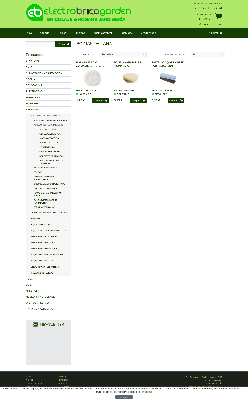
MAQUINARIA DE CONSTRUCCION (47, 255)
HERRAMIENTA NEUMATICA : (44, 249)
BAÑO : (30, 67)
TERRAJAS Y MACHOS (44, 207)
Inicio (29, 33)
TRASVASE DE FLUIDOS (42, 273)
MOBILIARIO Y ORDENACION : (42, 297)
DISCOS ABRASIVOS (49, 138)
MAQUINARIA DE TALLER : (43, 261)
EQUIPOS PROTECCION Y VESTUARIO (49, 231)
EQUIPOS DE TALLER (40, 225)
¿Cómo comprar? (103, 33)
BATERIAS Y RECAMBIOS (45, 168)
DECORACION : (34, 85)
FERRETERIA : (33, 97)
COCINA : (31, 79)
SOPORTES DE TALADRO (51, 156)
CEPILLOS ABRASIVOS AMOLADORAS (44, 178)
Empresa (80, 33)
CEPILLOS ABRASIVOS (50, 134)
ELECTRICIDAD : (35, 91)
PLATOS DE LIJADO (48, 143)
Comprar (100, 100)
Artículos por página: (175, 54)
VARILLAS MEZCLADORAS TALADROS (51, 162)
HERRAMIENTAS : (35, 109)
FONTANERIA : (34, 103)
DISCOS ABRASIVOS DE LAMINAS (49, 184)
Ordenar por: (88, 54)
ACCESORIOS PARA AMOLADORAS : (51, 120)
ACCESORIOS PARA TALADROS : (49, 125)
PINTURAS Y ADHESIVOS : (40, 309)
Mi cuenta (215, 32)
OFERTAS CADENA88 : (38, 303)
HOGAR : (30, 279)
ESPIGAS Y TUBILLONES (45, 188)
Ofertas (44, 33)
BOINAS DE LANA (47, 129)
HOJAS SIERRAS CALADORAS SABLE (47, 194)
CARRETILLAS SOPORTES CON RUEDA (49, 213)
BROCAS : (38, 172)
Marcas (62, 33)
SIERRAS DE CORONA (49, 152)
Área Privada (148, 33)
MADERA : (31, 291)
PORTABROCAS (46, 147)
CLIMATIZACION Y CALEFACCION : (44, 73)
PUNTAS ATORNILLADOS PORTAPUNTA (45, 201)
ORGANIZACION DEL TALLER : (45, 267)
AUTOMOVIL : (33, 61)
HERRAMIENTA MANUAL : (43, 243)
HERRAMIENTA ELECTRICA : (44, 237)
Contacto (127, 33)
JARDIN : (30, 285)
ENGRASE (35, 219)
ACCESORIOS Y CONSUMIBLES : (46, 115)
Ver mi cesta (210, 24)
